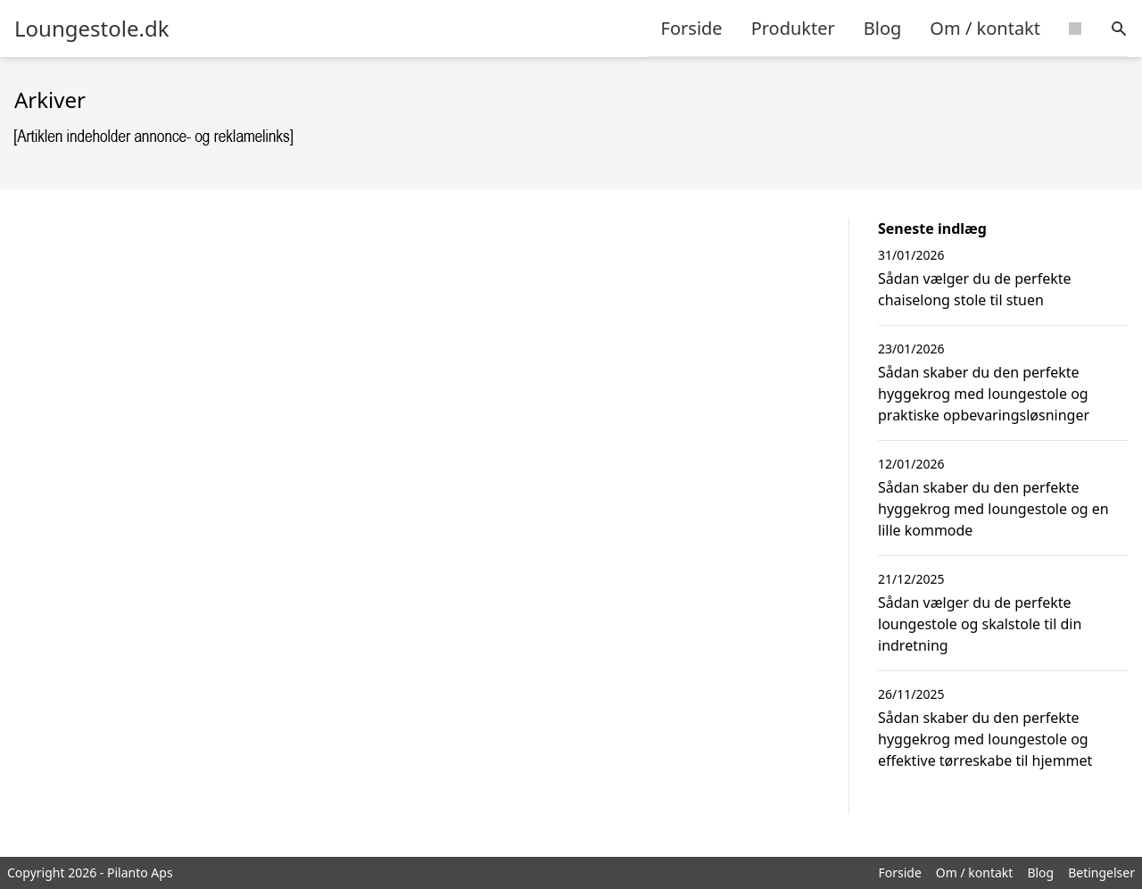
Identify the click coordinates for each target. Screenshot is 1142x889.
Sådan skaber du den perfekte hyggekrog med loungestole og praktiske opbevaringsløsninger (983, 393)
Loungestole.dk (91, 28)
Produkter (793, 28)
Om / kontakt (985, 28)
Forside (692, 28)
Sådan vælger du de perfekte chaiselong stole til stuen (975, 289)
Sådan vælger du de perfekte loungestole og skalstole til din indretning (979, 624)
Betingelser (1101, 872)
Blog (883, 28)
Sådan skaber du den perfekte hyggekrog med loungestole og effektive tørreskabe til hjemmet (985, 739)
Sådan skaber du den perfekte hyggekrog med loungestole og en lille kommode (993, 509)
